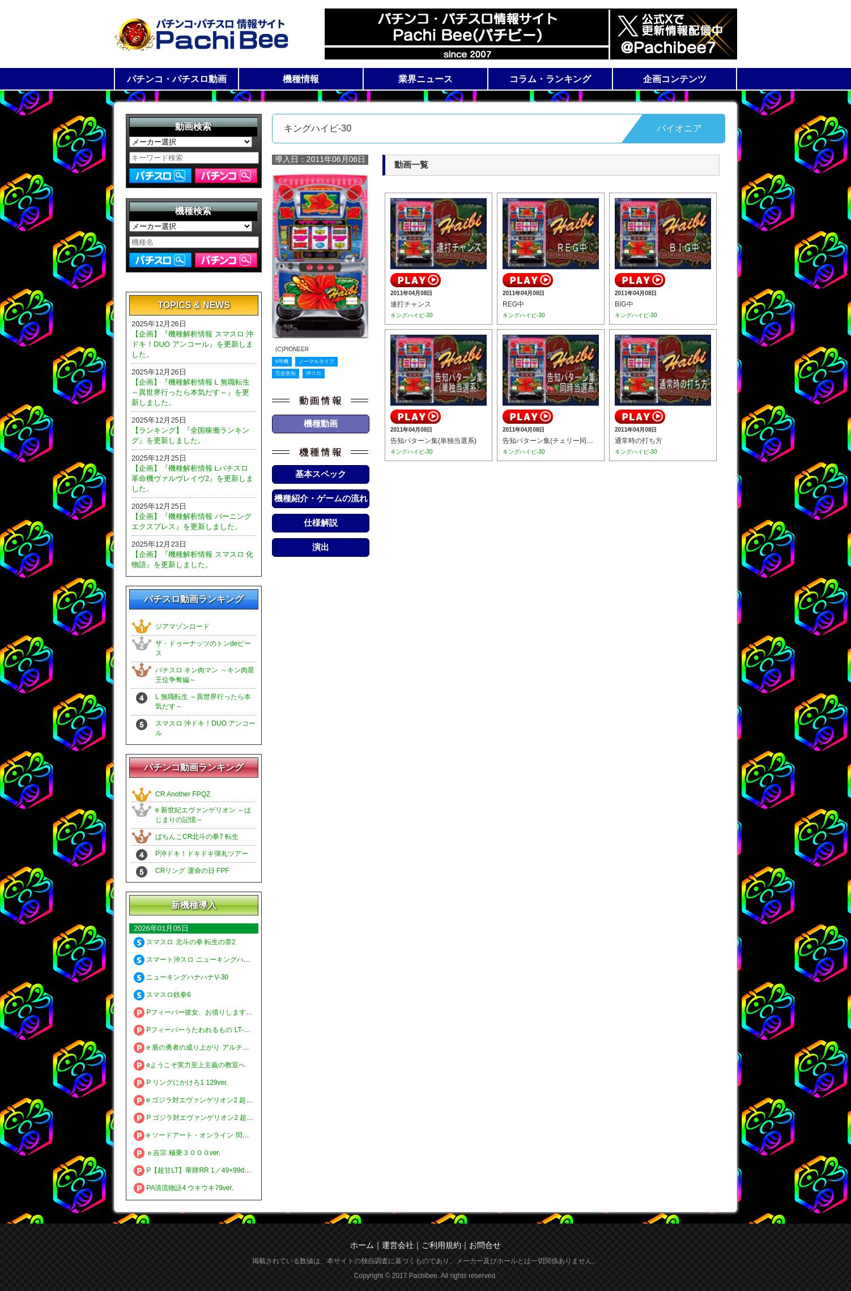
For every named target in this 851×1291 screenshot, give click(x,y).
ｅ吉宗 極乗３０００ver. (177, 1153)
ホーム (362, 1245)
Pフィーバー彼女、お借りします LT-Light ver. (209, 1012)
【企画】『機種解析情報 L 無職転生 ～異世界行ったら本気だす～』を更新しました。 (190, 392)
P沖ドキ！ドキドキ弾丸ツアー (201, 854)
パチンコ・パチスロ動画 (177, 79)
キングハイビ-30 (411, 315)
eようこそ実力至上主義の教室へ (189, 1065)
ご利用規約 (441, 1245)
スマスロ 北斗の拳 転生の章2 (185, 942)
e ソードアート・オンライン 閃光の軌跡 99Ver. (212, 1135)
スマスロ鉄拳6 (162, 995)
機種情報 (301, 79)
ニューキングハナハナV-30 (181, 977)
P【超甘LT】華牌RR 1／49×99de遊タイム (204, 1170)
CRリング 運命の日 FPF (192, 871)
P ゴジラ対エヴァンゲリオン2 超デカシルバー (210, 1118)
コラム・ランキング (550, 79)
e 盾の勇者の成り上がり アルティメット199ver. (213, 1047)
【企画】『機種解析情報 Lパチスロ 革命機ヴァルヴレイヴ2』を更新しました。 (192, 478)
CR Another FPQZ (182, 794)
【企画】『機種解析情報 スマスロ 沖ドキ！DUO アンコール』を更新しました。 (192, 344)
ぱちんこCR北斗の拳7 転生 (197, 837)
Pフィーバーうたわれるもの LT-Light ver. (202, 1030)
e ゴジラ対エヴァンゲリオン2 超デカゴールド (210, 1100)
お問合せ (485, 1245)
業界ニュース (425, 79)
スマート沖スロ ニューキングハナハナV (201, 960)
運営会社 (398, 1245)
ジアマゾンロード (182, 626)
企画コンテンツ (675, 79)
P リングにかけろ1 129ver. (181, 1083)
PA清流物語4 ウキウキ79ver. (183, 1188)
